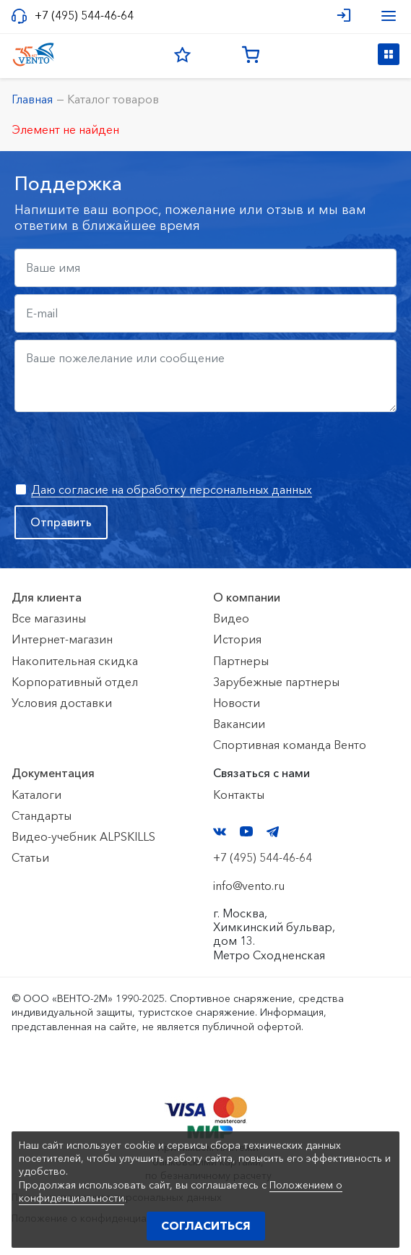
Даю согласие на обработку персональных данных (171, 489)
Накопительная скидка (75, 661)
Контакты (238, 794)
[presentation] (124, 447)
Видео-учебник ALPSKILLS (83, 836)
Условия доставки (62, 702)
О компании (246, 597)
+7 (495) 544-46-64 (84, 15)
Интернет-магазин (62, 639)
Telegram (273, 831)
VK (219, 832)
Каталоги (36, 794)
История (237, 639)
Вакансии (239, 723)
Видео (231, 618)
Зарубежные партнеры (276, 681)
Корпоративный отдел (75, 681)
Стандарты (42, 815)
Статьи (30, 857)
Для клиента (47, 597)
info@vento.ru (249, 885)
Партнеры (241, 661)
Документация (53, 773)
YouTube (246, 831)
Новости (236, 702)
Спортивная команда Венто (289, 744)
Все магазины (49, 618)
